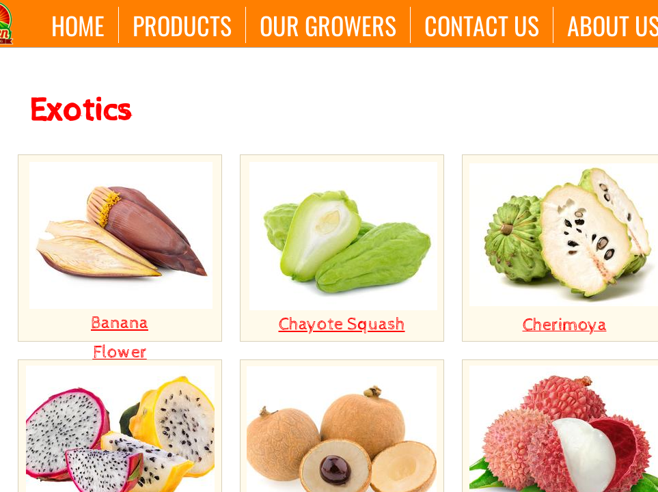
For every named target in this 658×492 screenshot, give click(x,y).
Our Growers (328, 25)
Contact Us (481, 25)
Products (182, 25)
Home (78, 25)
